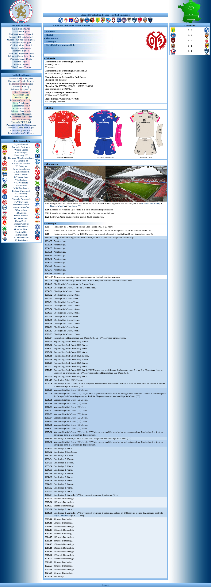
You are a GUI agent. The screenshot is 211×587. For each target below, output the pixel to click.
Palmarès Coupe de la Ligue (21, 56)
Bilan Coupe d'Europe (21, 67)
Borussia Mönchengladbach (21, 158)
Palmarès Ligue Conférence (21, 133)
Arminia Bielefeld (21, 207)
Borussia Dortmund (21, 147)
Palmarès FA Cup (21, 86)
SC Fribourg (21, 193)
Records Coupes (21, 64)
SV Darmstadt (21, 226)
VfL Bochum (21, 180)
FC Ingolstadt (21, 234)
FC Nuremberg (21, 177)
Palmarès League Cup (21, 89)
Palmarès (50, 31)
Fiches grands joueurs (21, 48)
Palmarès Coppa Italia (21, 111)
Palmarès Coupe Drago (21, 59)
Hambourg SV (21, 155)
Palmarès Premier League (21, 83)
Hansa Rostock (21, 215)
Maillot (49, 35)
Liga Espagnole (21, 92)
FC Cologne (21, 166)
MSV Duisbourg (21, 188)
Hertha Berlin (21, 174)
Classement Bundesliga (21, 116)
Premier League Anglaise (21, 78)
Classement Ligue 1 (21, 31)
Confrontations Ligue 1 (21, 45)
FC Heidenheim (21, 237)
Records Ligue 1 (21, 61)
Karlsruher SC (21, 196)
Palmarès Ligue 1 (21, 50)
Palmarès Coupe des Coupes (21, 127)
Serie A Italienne (21, 103)
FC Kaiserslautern (21, 171)
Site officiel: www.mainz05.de (60, 45)
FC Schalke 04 (21, 160)
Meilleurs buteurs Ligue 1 (21, 34)
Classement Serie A (21, 105)
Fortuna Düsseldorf (21, 191)
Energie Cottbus (21, 223)
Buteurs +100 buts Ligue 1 (21, 37)
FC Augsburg (21, 210)
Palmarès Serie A (21, 108)
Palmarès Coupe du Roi (21, 100)
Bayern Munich (21, 144)
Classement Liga (21, 94)
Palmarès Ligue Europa (21, 130)
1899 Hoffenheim (21, 204)
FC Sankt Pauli (21, 218)
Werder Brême (21, 149)
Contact (105, 585)
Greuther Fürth (21, 229)
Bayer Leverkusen (21, 169)
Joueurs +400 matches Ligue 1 (21, 39)
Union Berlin (21, 221)
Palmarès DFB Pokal (21, 122)
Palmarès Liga (21, 97)
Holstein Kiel (21, 232)
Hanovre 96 (21, 185)
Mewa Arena (52, 38)
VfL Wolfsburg (21, 182)
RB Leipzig (21, 212)
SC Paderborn (21, 240)
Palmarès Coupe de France (21, 53)
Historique (51, 41)
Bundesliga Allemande (21, 114)
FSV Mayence (21, 202)
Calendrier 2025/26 (21, 28)
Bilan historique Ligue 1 (21, 42)
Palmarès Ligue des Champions (21, 125)
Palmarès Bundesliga (21, 119)
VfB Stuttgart (21, 152)
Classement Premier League (21, 81)
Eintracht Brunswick (21, 199)
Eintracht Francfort (21, 163)
